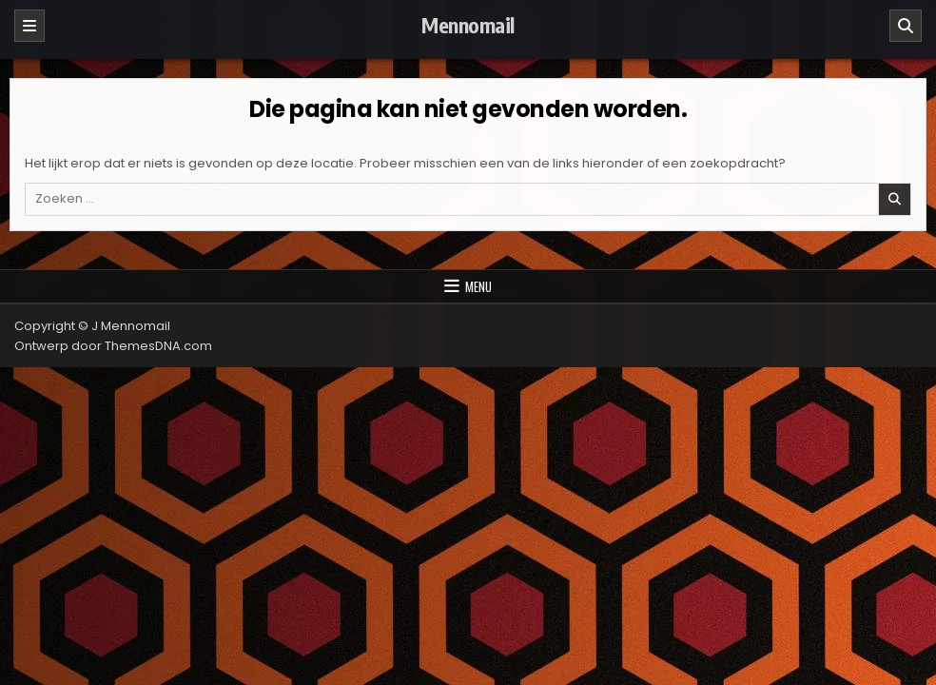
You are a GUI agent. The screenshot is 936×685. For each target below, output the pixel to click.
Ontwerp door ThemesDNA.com (113, 346)
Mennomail (468, 24)
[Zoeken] (905, 26)
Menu (478, 286)
